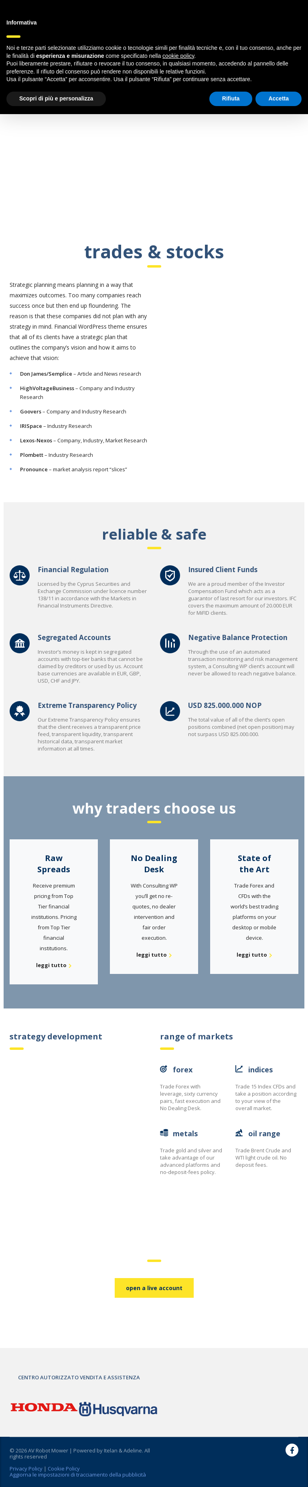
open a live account (154, 1288)
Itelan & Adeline (123, 1450)
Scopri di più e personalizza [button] (56, 98)
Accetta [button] (278, 98)
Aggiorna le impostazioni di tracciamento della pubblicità (78, 1474)
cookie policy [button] (178, 56)
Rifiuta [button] (231, 98)
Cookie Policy (64, 1468)
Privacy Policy (26, 1468)
